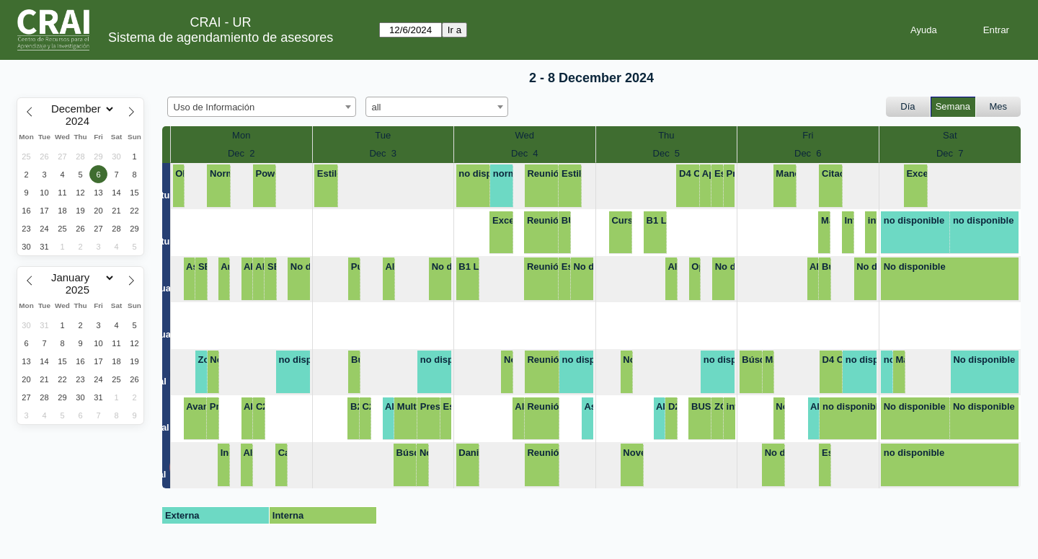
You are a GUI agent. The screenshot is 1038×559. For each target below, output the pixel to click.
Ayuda (923, 30)
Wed (525, 135)
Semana (953, 106)
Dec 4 (524, 153)
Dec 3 (382, 153)
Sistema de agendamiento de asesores (220, 37)
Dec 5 (666, 153)
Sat (950, 135)
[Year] (81, 121)
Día (907, 106)
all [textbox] (376, 107)
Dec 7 (950, 153)
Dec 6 (808, 153)
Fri (807, 135)
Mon (241, 135)
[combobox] (261, 107)
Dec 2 (241, 153)
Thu (666, 135)
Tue (383, 135)
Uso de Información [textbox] (214, 107)
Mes (999, 106)
